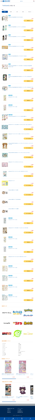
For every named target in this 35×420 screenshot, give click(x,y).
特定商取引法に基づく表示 (10, 408)
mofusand (6, 5)
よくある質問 (19, 409)
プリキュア (4, 343)
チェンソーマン (5, 347)
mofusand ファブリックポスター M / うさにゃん (15, 161)
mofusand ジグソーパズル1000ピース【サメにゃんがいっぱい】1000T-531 (20, 124)
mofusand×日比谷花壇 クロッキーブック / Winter (16, 46)
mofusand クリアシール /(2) (12, 286)
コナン (4, 351)
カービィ (4, 344)
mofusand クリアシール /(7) (12, 219)
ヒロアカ (20, 348)
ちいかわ (4, 352)
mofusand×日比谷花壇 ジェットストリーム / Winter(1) (17, 36)
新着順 (5, 11)
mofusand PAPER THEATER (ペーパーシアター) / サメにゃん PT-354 (18, 152)
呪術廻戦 (20, 352)
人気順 (17, 11)
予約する (28, 20)
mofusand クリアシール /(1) (12, 296)
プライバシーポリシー (20, 408)
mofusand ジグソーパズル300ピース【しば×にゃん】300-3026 (18, 227)
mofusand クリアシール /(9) (12, 96)
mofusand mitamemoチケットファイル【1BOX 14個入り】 (17, 116)
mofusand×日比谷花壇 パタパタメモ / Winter (15, 17)
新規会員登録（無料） (20, 412)
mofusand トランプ (11, 180)
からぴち (20, 347)
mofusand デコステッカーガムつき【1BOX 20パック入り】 (17, 256)
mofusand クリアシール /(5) (12, 248)
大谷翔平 (20, 344)
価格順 (11, 11)
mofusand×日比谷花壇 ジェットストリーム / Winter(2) (17, 26)
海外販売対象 (9, 412)
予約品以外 (29, 11)
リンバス (4, 355)
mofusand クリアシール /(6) (12, 238)
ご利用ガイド (9, 409)
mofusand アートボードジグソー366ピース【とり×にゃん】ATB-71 (18, 133)
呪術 (19, 343)
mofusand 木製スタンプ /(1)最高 (13, 208)
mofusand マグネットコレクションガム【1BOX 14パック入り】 (18, 171)
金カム (19, 355)
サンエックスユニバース (22, 351)
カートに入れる (28, 129)
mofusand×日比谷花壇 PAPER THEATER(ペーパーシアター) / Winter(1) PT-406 (20, 87)
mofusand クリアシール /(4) (12, 267)
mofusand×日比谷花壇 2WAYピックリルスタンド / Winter (17, 55)
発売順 (23, 11)
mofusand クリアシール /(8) (12, 106)
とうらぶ (4, 348)
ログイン (21, 1)
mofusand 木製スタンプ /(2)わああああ (14, 199)
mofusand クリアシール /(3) (12, 277)
